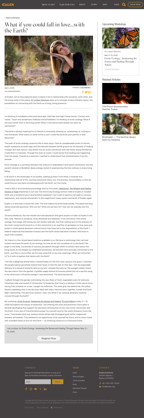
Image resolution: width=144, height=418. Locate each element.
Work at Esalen (78, 376)
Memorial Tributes (80, 388)
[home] (8, 4)
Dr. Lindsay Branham (40, 100)
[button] (48, 4)
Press (75, 392)
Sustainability (85, 87)
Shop (75, 384)
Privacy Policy (29, 407)
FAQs (75, 373)
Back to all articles (13, 18)
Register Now (49, 338)
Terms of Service (42, 407)
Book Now (135, 4)
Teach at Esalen (79, 380)
